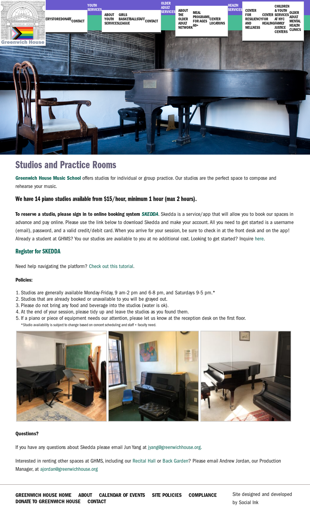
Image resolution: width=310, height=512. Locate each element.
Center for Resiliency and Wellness (253, 19)
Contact (77, 21)
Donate (66, 19)
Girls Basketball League (128, 19)
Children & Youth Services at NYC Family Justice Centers (282, 19)
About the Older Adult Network (185, 19)
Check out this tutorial (111, 266)
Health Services (235, 7)
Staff (141, 19)
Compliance (203, 495)
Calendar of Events (122, 495)
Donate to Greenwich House (48, 501)
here (259, 239)
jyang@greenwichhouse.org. (175, 447)
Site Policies (167, 495)
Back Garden (175, 461)
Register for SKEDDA (37, 251)
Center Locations (217, 21)
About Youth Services (111, 19)
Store (56, 19)
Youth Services (94, 7)
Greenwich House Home (43, 495)
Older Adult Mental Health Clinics (295, 21)
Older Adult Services (168, 7)
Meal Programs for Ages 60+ (201, 19)
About (85, 495)
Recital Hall (144, 461)
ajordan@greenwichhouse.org (69, 469)
